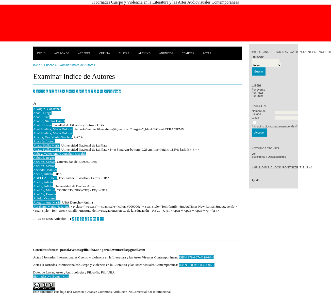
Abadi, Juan (41, 117)
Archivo (144, 53)
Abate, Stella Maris (46, 145)
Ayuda (255, 180)
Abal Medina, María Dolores (52, 129)
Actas (207, 53)
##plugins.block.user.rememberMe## (274, 126)
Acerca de (61, 53)
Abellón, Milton (44, 190)
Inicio (41, 53)
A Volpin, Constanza (47, 109)
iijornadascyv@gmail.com (51, 276)
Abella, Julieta (43, 174)
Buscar (124, 53)
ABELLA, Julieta (45, 178)
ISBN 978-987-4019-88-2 (196, 257)
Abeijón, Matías (44, 162)
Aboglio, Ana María (46, 202)
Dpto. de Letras (43, 272)
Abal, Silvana (42, 125)
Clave (255, 117)
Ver (254, 153)
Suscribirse (258, 156)
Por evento (258, 89)
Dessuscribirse (277, 156)
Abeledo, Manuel (45, 170)
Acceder (84, 53)
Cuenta (104, 53)
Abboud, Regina (44, 158)
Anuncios (166, 53)
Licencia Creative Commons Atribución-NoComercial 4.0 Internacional (122, 292)
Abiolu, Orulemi (44, 198)
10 (94, 219)
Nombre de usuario (259, 112)
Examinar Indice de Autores (76, 65)
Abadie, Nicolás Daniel (49, 121)
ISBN (183, 265)
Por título (257, 95)
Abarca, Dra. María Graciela (52, 137)
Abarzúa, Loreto (44, 141)
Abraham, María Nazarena (51, 206)
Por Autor (257, 92)
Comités (188, 53)
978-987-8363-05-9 (201, 265)
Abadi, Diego (42, 113)
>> (102, 219)
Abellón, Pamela (44, 194)
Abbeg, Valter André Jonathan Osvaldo (59, 153)
